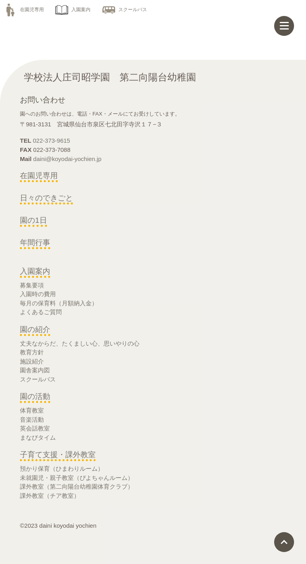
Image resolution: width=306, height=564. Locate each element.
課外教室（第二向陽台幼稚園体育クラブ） (76, 486)
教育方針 (32, 352)
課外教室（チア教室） (50, 495)
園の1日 (33, 220)
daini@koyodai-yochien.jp (67, 158)
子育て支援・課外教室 (58, 454)
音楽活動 (32, 419)
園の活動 (35, 396)
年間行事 (35, 242)
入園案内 (72, 9)
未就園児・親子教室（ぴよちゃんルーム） (76, 477)
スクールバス (124, 9)
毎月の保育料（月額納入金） (59, 303)
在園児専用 (24, 9)
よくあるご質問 (41, 312)
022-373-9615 (51, 140)
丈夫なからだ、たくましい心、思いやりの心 (79, 343)
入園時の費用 (38, 294)
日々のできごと (46, 198)
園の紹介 (35, 329)
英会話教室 (35, 428)
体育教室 (32, 410)
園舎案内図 (35, 370)
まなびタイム (38, 437)
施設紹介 (32, 361)
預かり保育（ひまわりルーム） (62, 468)
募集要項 (32, 285)
